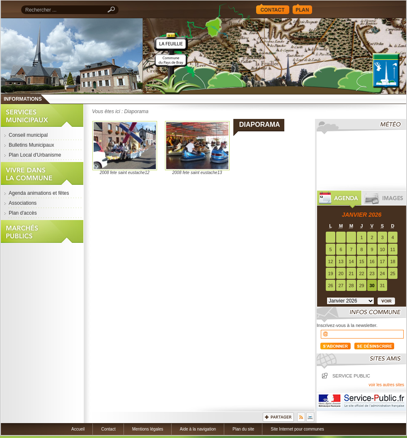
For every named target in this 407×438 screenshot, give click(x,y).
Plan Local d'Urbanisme (35, 155)
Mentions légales (147, 429)
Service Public (361, 401)
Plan (302, 9)
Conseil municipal (28, 135)
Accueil (274, 56)
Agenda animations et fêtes (39, 193)
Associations (22, 203)
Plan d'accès (23, 213)
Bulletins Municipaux (31, 145)
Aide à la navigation (198, 429)
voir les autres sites (386, 384)
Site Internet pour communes (297, 429)
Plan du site (243, 429)
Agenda (339, 199)
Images (384, 199)
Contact (272, 9)
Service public (351, 375)
